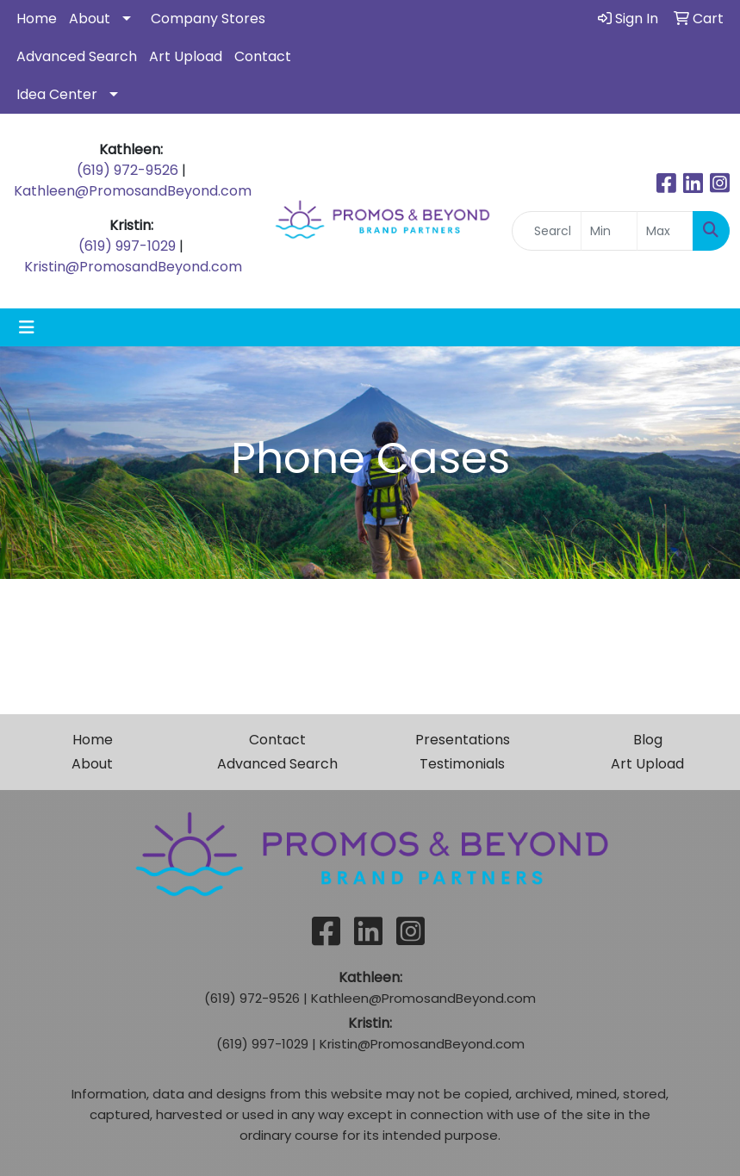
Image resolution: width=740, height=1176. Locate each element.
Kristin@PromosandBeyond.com (133, 267)
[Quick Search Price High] (665, 231)
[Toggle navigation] (27, 327)
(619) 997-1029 (127, 246)
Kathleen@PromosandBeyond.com (133, 191)
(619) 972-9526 (127, 170)
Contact (262, 56)
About (89, 18)
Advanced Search (76, 56)
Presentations (462, 740)
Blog (647, 740)
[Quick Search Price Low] (609, 231)
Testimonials (462, 764)
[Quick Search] (546, 231)
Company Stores (208, 18)
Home (36, 18)
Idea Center (56, 94)
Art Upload (185, 56)
